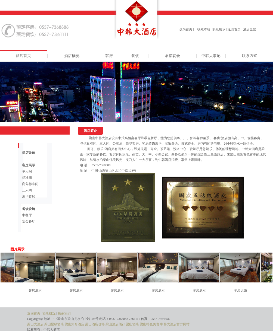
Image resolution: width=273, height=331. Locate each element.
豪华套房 (28, 196)
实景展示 (218, 29)
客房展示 (37, 290)
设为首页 (185, 29)
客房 (109, 56)
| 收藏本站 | (202, 29)
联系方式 (249, 56)
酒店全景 (249, 29)
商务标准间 (30, 184)
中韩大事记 (211, 56)
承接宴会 (172, 56)
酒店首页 (23, 56)
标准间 (27, 178)
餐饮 (135, 56)
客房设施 (242, 290)
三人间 (27, 190)
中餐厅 (27, 215)
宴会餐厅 (28, 221)
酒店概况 (71, 56)
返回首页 (234, 29)
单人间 (27, 171)
